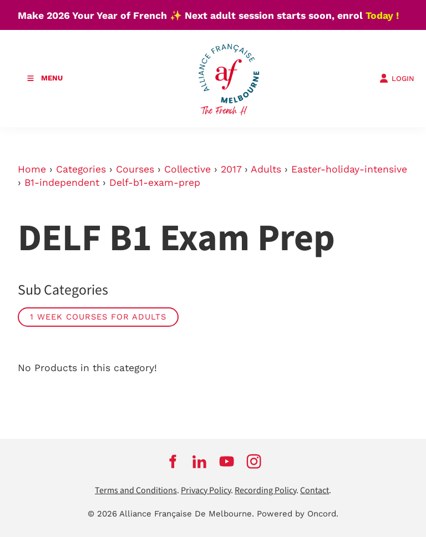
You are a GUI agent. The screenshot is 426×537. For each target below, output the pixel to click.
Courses (135, 169)
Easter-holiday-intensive (349, 169)
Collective (187, 169)
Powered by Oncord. (297, 514)
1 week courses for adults (98, 317)
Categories (81, 169)
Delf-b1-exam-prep (154, 182)
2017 (231, 169)
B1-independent (61, 182)
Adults (266, 169)
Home (32, 169)
